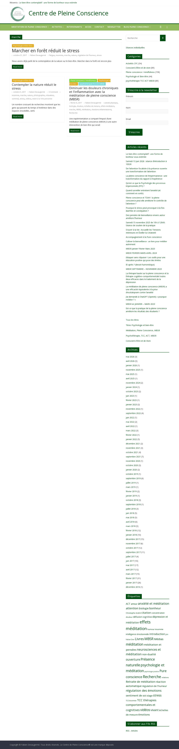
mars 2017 (131, 574)
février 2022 (131, 435)
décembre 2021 (133, 443)
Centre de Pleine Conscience (68, 13)
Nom (128, 107)
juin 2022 (130, 417)
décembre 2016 (133, 587)
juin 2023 (130, 395)
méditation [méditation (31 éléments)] (134, 644)
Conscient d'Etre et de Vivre (138, 341)
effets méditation (107, 106)
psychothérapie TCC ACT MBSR (92, 84)
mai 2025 (130, 374)
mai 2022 (130, 422)
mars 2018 (131, 526)
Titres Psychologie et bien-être (140, 325)
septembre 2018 (133, 504)
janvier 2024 (131, 387)
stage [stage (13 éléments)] (150, 695)
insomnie (59, 55)
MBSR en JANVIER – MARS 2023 (140, 304)
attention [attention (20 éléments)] (132, 608)
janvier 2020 (131, 469)
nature (73, 55)
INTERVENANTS (74, 27)
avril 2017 (130, 569)
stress (99, 55)
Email (128, 119)
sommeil (15, 99)
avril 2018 (130, 521)
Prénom (129, 96)
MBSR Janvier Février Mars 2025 (140, 248)
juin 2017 (130, 561)
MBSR (78, 109)
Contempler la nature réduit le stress (34, 86)
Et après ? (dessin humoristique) (140, 264)
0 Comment (52, 92)
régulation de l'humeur (87, 55)
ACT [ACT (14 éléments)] (128, 603)
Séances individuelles (135, 47)
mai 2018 (130, 517)
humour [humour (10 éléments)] (151, 629)
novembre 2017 (133, 543)
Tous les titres (132, 320)
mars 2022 (131, 430)
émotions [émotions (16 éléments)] (144, 714)
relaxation (50, 95)
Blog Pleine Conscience (136, 27)
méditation (86, 109)
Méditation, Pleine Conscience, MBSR (143, 330)
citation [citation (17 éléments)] (146, 612)
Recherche (73, 113)
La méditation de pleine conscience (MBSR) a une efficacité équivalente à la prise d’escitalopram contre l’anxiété (146, 289)
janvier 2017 (131, 582)
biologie (72, 106)
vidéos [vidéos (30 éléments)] (145, 709)
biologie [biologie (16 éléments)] (144, 608)
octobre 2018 (132, 500)
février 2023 (131, 400)
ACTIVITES (57, 27)
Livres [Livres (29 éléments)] (139, 638)
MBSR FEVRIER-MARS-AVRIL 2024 (141, 253)
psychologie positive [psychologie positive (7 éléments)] (151, 671)
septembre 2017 (133, 552)
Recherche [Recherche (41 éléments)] (152, 676)
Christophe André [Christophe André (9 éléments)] (133, 613)
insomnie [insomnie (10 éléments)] (159, 629)
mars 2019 (131, 487)
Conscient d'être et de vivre (138, 67)
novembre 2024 (133, 382)
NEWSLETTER (114, 27)
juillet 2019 (131, 482)
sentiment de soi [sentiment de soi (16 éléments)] (136, 695)
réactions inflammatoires (101, 109)
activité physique (111, 103)
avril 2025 (130, 378)
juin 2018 (130, 513)
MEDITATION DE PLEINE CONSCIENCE (29, 27)
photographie (39, 95)
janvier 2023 (131, 404)
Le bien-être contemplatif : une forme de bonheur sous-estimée (48, 2)
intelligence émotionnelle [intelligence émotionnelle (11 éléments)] (137, 634)
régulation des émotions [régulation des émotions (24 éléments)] (144, 690)
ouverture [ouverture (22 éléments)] (133, 659)
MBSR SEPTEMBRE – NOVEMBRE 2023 (144, 269)
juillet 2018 (131, 508)
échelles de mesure (92, 106)
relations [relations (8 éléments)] (165, 677)
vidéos (28, 99)
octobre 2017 (132, 548)
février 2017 (131, 578)
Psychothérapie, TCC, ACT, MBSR (141, 335)
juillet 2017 (131, 556)
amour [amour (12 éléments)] (134, 603)
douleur (80, 106)
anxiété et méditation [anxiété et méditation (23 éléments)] (153, 603)
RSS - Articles (132, 730)
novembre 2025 (133, 369)
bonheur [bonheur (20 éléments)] (155, 608)
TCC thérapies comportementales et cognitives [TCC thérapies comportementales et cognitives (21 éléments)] (141, 705)
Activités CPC (132, 63)
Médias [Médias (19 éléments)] (158, 639)
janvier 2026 (131, 365)
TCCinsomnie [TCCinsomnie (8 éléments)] (131, 700)
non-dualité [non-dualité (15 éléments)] (149, 654)
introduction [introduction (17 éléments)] (157, 634)
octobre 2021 (132, 452)
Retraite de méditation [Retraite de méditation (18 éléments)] (140, 682)
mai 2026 (130, 356)
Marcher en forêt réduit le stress (45, 51)
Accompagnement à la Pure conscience (144, 237)
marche (67, 55)
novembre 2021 (133, 448)
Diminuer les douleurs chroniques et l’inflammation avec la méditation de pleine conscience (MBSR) (93, 93)
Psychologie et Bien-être (22, 46)
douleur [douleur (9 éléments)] (129, 617)
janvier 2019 (131, 495)
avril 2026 (130, 361)
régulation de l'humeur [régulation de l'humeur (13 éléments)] (154, 686)
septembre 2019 (133, 478)
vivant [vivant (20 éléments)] (155, 710)
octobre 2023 (132, 391)
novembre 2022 (133, 409)
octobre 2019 (132, 474)
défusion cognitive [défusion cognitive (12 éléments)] (142, 616)
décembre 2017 (133, 539)
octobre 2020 (132, 465)
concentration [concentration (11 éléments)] (158, 612)
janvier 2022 (131, 439)
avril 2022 (130, 426)
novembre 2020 (133, 461)
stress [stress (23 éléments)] (157, 695)
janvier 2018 (131, 534)
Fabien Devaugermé (38, 55)
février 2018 (131, 530)
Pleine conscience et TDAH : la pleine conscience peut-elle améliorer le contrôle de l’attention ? (146, 200)
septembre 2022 (133, 413)
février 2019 (131, 491)
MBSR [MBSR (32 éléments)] (149, 638)
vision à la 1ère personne (42, 99)
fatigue (52, 55)
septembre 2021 (133, 456)
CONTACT (99, 27)
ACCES (88, 27)
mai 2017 (130, 565)
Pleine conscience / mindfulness (83, 80)
